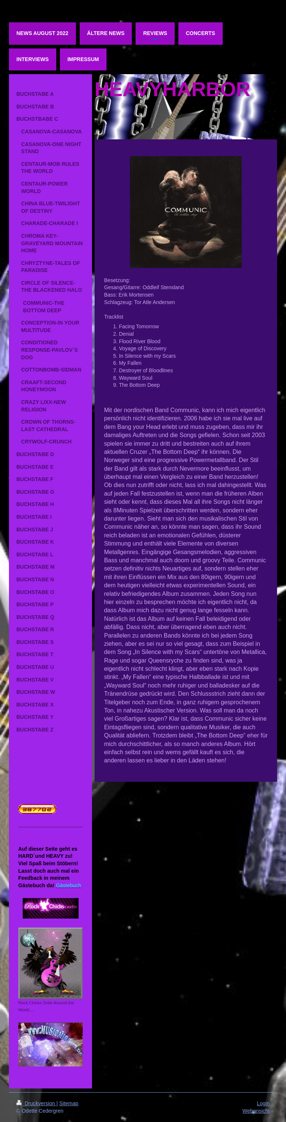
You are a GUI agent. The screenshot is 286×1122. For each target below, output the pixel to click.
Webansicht (256, 1111)
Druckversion (36, 1103)
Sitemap (68, 1103)
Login (263, 1103)
